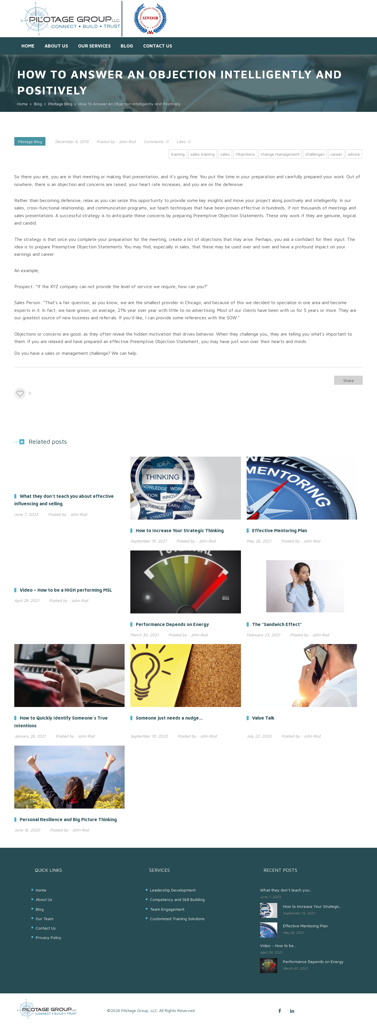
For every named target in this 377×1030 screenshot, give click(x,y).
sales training (202, 154)
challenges (315, 154)
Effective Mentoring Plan (305, 925)
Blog (127, 45)
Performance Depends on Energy (313, 961)
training (178, 154)
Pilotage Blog (30, 141)
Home (28, 45)
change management (280, 154)
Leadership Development (173, 890)
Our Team (44, 918)
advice (354, 154)
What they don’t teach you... (286, 890)
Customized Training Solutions (177, 918)
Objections (245, 154)
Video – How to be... (278, 945)
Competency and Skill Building (177, 899)
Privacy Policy (48, 937)
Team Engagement (167, 909)
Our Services (94, 45)
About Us (56, 45)
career (336, 154)
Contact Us (157, 45)
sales (225, 154)
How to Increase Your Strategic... (312, 906)
